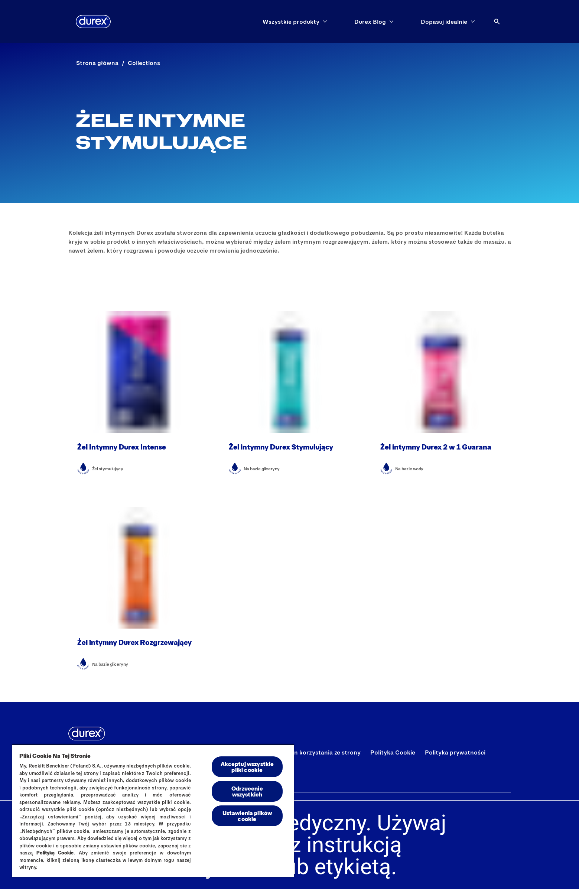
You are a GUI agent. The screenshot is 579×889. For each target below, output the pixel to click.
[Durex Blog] (370, 21)
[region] (153, 810)
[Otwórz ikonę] (497, 21)
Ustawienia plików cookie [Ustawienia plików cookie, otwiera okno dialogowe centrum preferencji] (247, 815)
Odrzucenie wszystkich (247, 791)
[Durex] (93, 21)
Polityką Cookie (55, 853)
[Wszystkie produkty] (291, 21)
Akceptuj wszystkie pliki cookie (247, 766)
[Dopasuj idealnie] (444, 21)
